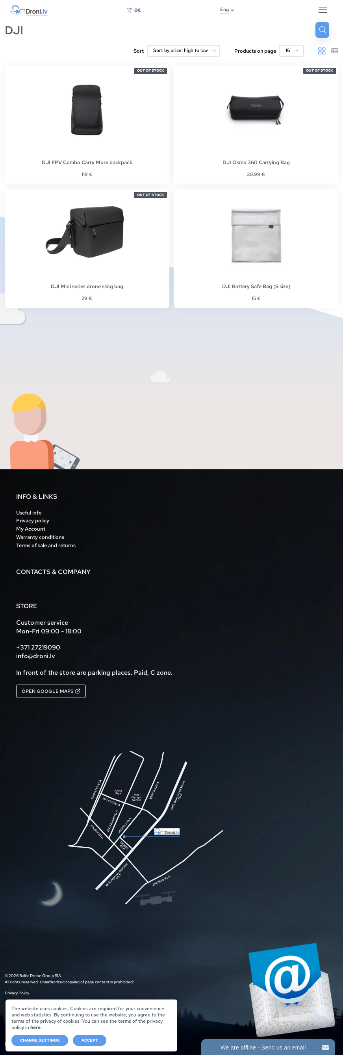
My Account (30, 529)
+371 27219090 (38, 647)
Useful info (29, 512)
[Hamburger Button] (323, 10)
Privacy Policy (17, 993)
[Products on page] (291, 51)
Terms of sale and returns (46, 545)
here (35, 1027)
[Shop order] (183, 51)
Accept (90, 1040)
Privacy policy (32, 520)
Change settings (40, 1040)
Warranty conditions (40, 537)
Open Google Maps (51, 691)
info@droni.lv (35, 656)
